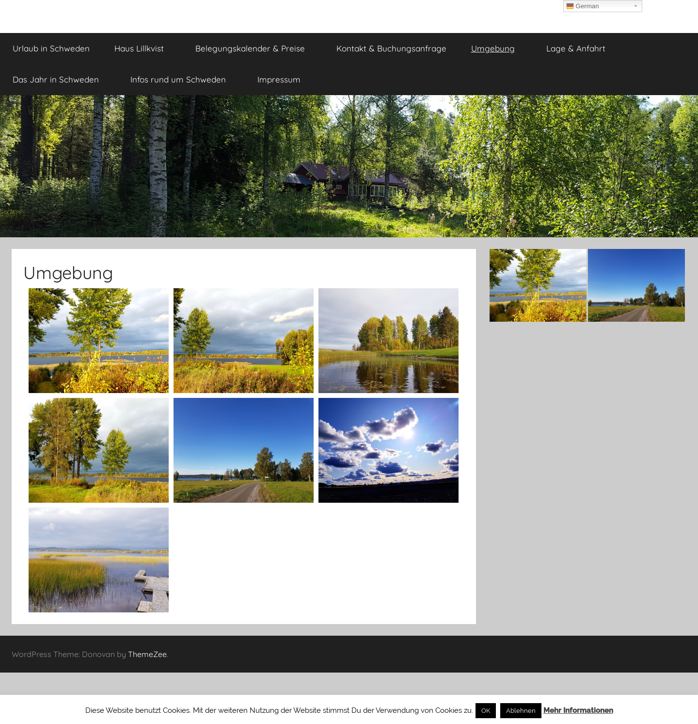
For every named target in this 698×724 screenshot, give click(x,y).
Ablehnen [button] (521, 710)
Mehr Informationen (578, 710)
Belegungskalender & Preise (255, 48)
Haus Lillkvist (144, 48)
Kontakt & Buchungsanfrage (391, 48)
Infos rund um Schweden (183, 79)
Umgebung (498, 48)
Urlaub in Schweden (51, 48)
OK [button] (485, 710)
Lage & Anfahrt (581, 48)
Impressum (284, 79)
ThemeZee (147, 654)
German (582, 6)
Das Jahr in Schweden (61, 79)
